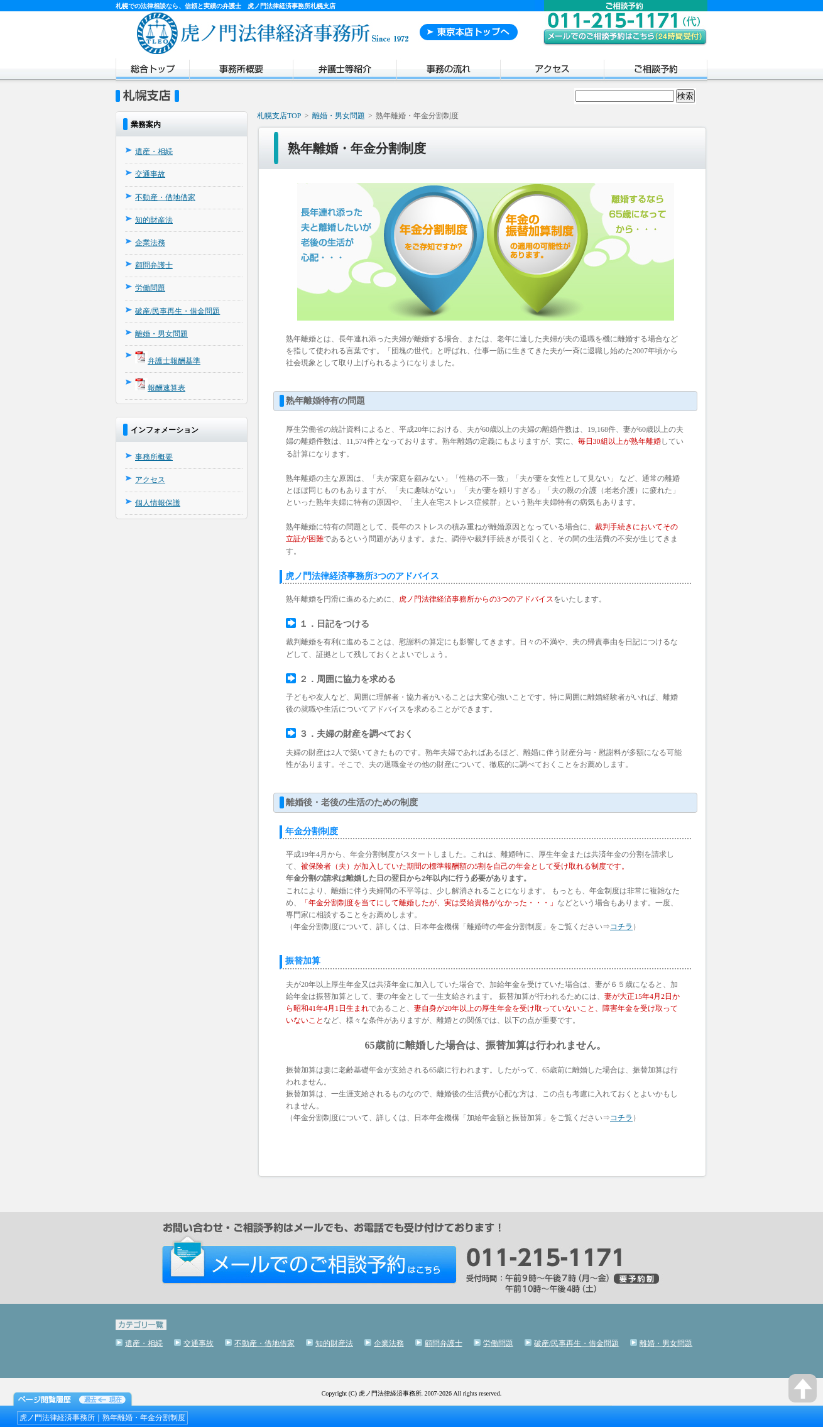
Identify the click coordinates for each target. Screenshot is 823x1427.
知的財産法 (154, 220)
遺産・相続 (154, 151)
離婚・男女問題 (161, 333)
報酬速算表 (166, 387)
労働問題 (150, 288)
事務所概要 (241, 71)
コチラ (621, 926)
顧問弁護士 (154, 265)
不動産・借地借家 (165, 197)
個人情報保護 (157, 503)
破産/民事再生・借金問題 (177, 311)
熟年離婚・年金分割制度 (357, 148)
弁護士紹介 (344, 71)
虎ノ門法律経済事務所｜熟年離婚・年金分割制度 (102, 1417)
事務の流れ (448, 71)
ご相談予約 (655, 71)
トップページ (152, 71)
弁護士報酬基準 (174, 360)
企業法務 (150, 242)
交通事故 (150, 174)
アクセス (552, 71)
